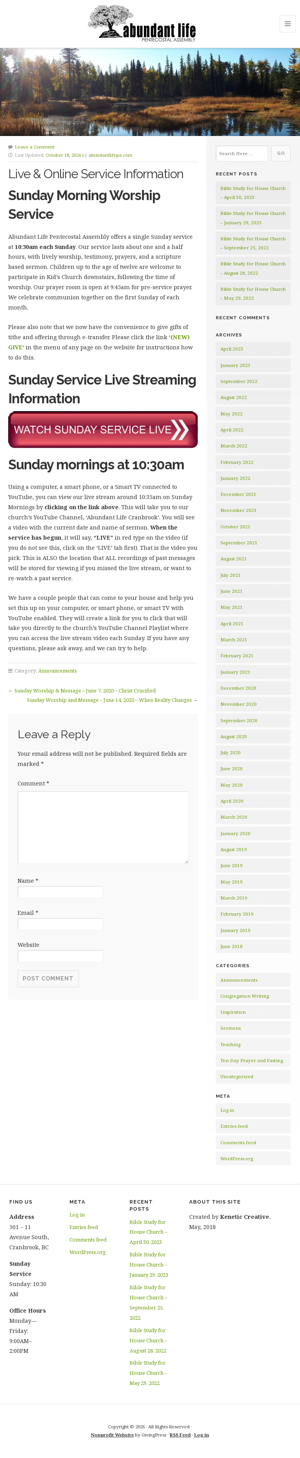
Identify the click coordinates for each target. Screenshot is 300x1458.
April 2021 (231, 623)
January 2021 (235, 672)
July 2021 (230, 575)
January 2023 (235, 365)
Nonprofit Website (112, 1435)
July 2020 (230, 752)
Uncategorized (236, 1076)
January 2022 (235, 478)
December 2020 (238, 688)
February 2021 (237, 655)
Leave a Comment (35, 147)
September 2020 (238, 720)
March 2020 (233, 817)
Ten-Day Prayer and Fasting (251, 1060)
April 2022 (231, 430)
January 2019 (235, 930)
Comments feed (238, 1142)
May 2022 (231, 414)
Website (28, 944)
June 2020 (231, 768)
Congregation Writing (244, 996)
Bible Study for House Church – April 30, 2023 (148, 1232)
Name (28, 880)
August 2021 (233, 559)
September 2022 (238, 381)
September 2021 (238, 543)
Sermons (230, 1028)
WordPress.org (236, 1158)
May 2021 (231, 607)
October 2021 (235, 527)
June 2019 (231, 865)
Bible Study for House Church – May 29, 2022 (148, 1372)
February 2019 (237, 914)
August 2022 (233, 397)
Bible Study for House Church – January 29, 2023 (149, 1264)
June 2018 (231, 946)
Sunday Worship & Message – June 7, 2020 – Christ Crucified (85, 690)
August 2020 (233, 736)
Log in (227, 1110)
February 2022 (237, 462)
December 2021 (238, 494)
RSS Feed (180, 1435)
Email (28, 912)
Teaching (230, 1044)
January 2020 (235, 833)
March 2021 (233, 639)
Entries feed (234, 1126)
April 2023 (231, 349)
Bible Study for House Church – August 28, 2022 (148, 1340)
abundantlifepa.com (110, 155)
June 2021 (231, 591)
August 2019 (233, 849)
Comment (33, 783)
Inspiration (233, 1012)
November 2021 (238, 510)
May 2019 (231, 882)
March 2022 (233, 446)
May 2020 (231, 785)
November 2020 (238, 704)
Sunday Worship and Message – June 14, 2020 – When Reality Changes (109, 699)
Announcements (57, 670)
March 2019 (233, 898)
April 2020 (231, 801)
